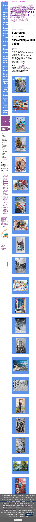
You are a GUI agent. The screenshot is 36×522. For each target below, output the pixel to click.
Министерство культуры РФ (7, 204)
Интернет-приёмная (5, 75)
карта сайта (23, 1)
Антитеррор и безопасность (5, 68)
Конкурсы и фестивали (5, 36)
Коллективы (5, 45)
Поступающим (5, 53)
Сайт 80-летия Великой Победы (3, 247)
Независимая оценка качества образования (5, 59)
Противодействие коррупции (5, 112)
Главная (5, 5)
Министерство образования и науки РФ (7, 198)
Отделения (5, 42)
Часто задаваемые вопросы (5, 89)
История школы (5, 29)
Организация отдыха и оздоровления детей (5, 103)
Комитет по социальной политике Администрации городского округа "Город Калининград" (8, 188)
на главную (5, 1)
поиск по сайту (14, 1)
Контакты (5, 49)
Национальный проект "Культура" (5, 82)
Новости (5, 9)
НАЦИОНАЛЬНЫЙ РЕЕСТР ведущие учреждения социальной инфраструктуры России (6, 222)
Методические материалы (5, 23)
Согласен (18, 520)
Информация (5, 95)
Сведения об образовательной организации (5, 16)
